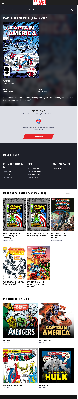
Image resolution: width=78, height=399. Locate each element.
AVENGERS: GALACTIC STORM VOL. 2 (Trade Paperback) (14, 283)
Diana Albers (37, 177)
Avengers (6, 340)
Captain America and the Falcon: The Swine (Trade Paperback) (35, 284)
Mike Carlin (8, 91)
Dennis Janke (36, 174)
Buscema (7, 240)
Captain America (45, 340)
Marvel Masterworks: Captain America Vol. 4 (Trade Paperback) (13, 236)
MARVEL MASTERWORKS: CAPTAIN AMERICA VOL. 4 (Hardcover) (37, 235)
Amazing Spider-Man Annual (12, 385)
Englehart (53, 240)
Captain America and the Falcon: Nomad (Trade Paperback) (59, 236)
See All (70, 194)
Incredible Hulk (44, 385)
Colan (12, 240)
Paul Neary (42, 91)
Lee (4, 240)
